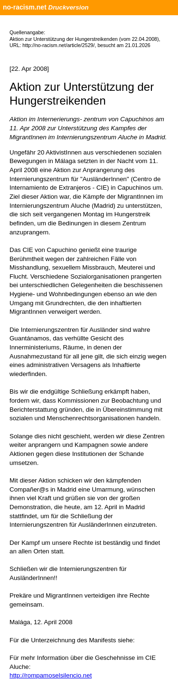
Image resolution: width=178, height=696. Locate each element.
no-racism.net (25, 7)
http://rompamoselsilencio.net (50, 675)
